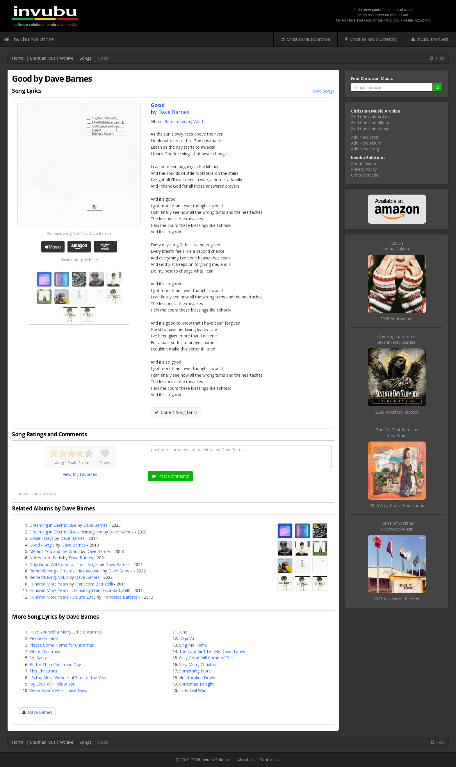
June (183, 632)
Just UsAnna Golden (397, 246)
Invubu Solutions (29, 39)
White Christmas (44, 651)
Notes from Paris (45, 557)
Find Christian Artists (370, 117)
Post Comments (170, 476)
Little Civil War (192, 690)
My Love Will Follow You (52, 684)
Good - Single (42, 545)
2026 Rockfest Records (397, 412)
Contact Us (269, 759)
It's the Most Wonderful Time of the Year (68, 677)
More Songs (322, 91)
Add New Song (365, 149)
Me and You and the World (54, 551)
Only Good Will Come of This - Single (64, 564)
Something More (195, 671)
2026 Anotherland (397, 318)
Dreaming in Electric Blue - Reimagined (65, 532)
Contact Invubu (365, 175)
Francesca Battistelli (94, 584)
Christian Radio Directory (371, 39)
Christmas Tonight (196, 684)
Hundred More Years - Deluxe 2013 (62, 597)
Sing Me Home (193, 645)
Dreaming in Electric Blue (52, 525)
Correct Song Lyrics (175, 412)
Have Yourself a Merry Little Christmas (65, 632)
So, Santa (38, 658)
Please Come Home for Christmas (61, 645)
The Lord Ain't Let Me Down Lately (212, 651)
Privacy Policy (364, 169)
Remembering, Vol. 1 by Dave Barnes (79, 233)
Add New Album (366, 143)
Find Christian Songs (370, 128)
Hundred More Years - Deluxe (57, 590)
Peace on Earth (43, 638)
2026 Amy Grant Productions (397, 505)
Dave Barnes (173, 111)
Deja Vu (186, 638)
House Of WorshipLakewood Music (397, 526)
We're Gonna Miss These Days (58, 690)
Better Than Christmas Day (55, 664)
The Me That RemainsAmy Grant (397, 432)
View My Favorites (80, 474)
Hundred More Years (48, 584)
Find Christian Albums (371, 122)
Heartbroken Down (197, 677)
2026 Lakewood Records (396, 599)
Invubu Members (430, 39)
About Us (246, 759)
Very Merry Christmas (199, 664)
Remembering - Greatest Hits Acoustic (65, 571)
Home (18, 58)
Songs (85, 58)
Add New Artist (365, 137)
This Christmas (43, 671)
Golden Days (41, 538)
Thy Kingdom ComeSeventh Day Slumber (397, 339)
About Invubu (363, 163)
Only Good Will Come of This (206, 658)
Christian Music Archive (305, 39)
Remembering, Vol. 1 (184, 121)
